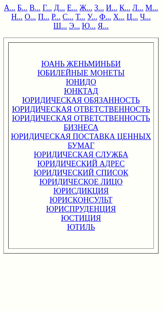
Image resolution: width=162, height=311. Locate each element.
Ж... (85, 7)
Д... (59, 7)
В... (35, 7)
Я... (103, 26)
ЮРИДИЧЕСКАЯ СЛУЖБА (81, 154)
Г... (47, 7)
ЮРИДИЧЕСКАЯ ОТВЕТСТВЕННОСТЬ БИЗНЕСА (81, 123)
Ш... (60, 26)
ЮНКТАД (81, 91)
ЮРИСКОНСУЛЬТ (81, 200)
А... (10, 7)
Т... (81, 17)
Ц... (132, 17)
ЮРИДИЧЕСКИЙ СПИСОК (81, 172)
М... (151, 7)
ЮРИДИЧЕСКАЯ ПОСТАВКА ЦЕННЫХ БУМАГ (81, 141)
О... (30, 17)
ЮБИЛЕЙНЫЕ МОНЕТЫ (81, 73)
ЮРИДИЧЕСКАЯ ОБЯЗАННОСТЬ (81, 100)
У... (92, 17)
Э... (74, 26)
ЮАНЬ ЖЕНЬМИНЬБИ (81, 64)
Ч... (145, 17)
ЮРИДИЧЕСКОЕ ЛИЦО (81, 182)
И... (112, 7)
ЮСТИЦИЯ (81, 218)
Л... (137, 7)
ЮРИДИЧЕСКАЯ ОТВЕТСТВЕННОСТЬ (81, 109)
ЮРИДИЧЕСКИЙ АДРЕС (80, 163)
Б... (22, 7)
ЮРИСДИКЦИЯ (81, 191)
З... (99, 7)
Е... (72, 7)
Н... (17, 17)
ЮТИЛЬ (81, 227)
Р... (55, 17)
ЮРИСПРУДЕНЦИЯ (81, 209)
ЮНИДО (81, 82)
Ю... (89, 26)
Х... (119, 17)
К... (124, 7)
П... (44, 17)
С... (68, 17)
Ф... (105, 17)
